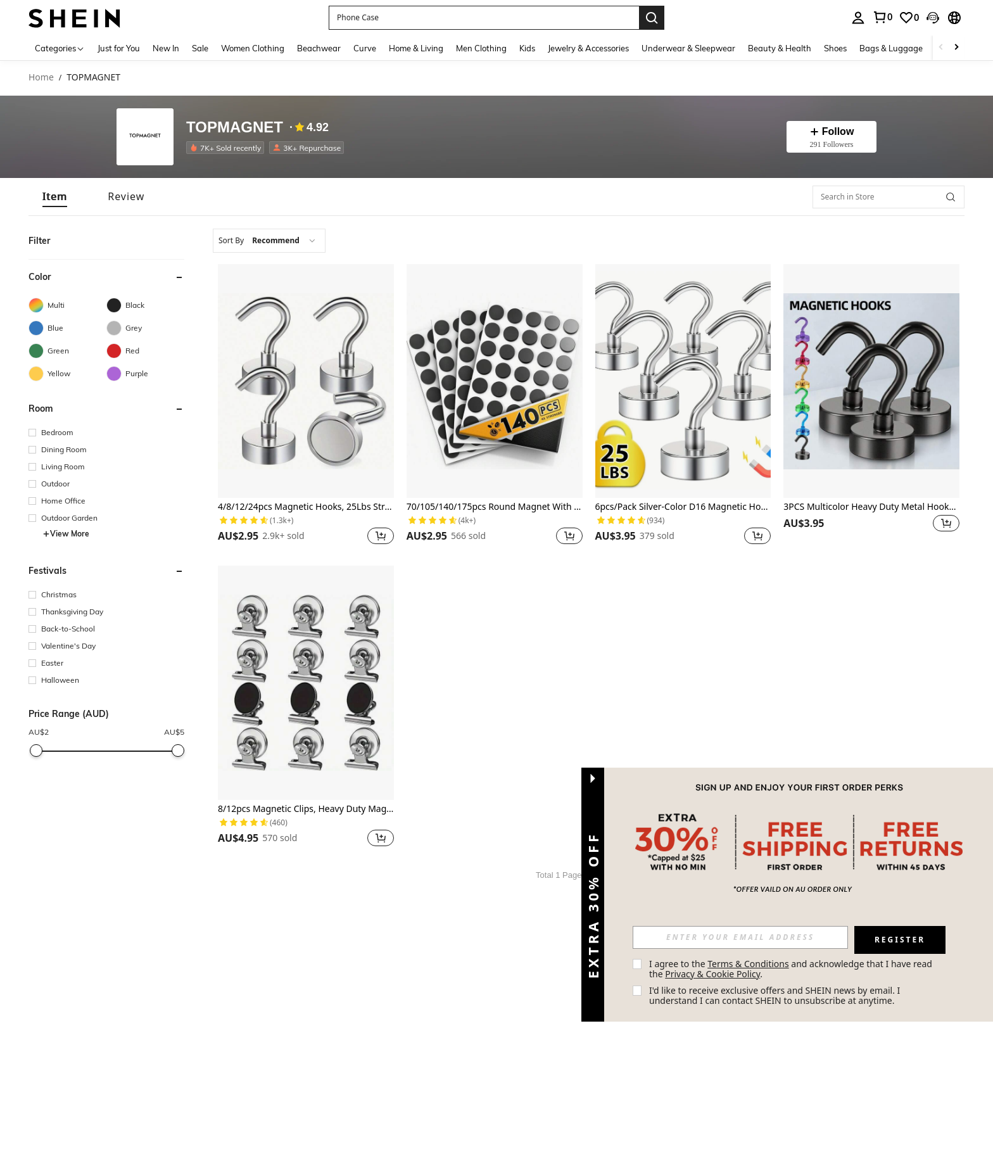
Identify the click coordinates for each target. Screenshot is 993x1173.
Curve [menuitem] (364, 48)
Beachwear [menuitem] (319, 48)
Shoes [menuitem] (835, 48)
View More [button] (65, 533)
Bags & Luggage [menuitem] (891, 48)
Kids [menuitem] (527, 48)
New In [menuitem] (166, 48)
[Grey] (145, 328)
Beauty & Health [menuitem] (779, 48)
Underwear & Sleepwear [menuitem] (688, 48)
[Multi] (67, 305)
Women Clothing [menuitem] (252, 48)
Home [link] (41, 77)
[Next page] (634, 875)
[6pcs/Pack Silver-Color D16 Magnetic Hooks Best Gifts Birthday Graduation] (683, 381)
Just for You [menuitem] (119, 48)
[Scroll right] (956, 47)
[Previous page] (603, 875)
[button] (484, 18)
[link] (882, 17)
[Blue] (67, 328)
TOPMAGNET (234, 128)
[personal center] (858, 17)
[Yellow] (67, 373)
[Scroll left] (941, 47)
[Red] (145, 350)
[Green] (67, 350)
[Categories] (59, 47)
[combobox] (269, 240)
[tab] (54, 196)
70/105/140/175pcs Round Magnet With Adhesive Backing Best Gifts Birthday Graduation (495, 507)
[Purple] (145, 373)
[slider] (36, 750)
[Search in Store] (889, 197)
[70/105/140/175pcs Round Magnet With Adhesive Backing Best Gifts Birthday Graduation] (495, 381)
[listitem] (227, 147)
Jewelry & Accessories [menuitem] (588, 48)
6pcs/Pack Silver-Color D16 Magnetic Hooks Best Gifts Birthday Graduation (683, 507)
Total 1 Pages (561, 875)
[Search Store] (950, 197)
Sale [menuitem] (200, 48)
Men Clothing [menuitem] (481, 48)
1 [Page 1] (618, 875)
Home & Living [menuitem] (416, 48)
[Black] (145, 305)
